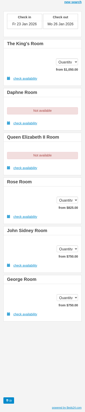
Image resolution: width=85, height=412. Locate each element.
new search (73, 2)
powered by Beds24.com (67, 407)
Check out (60, 17)
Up (9, 400)
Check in (24, 17)
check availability (22, 78)
